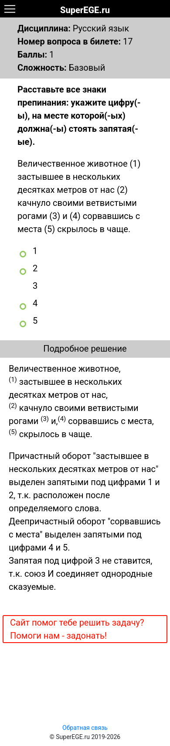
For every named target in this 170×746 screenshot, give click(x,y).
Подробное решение (84, 348)
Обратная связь (85, 727)
